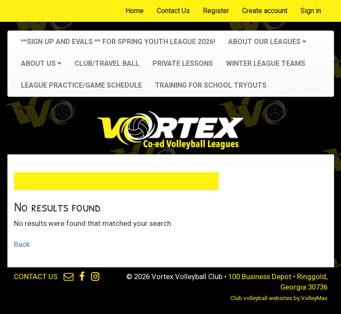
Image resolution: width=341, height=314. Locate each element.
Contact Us (173, 11)
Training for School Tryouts (211, 85)
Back (22, 244)
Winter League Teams (265, 63)
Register (216, 11)
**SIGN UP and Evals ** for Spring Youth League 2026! (118, 42)
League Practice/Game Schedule (81, 85)
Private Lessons (182, 63)
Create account (264, 11)
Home (134, 11)
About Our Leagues (267, 42)
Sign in (310, 11)
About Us (41, 63)
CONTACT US (35, 276)
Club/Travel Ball (106, 63)
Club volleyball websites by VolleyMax (278, 298)
